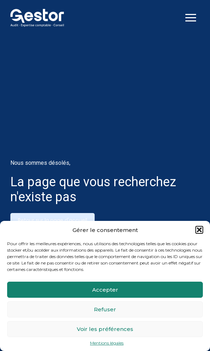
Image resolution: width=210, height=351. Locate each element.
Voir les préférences (105, 329)
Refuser (105, 309)
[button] (199, 229)
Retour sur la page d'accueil (52, 220)
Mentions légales (107, 343)
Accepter (105, 289)
